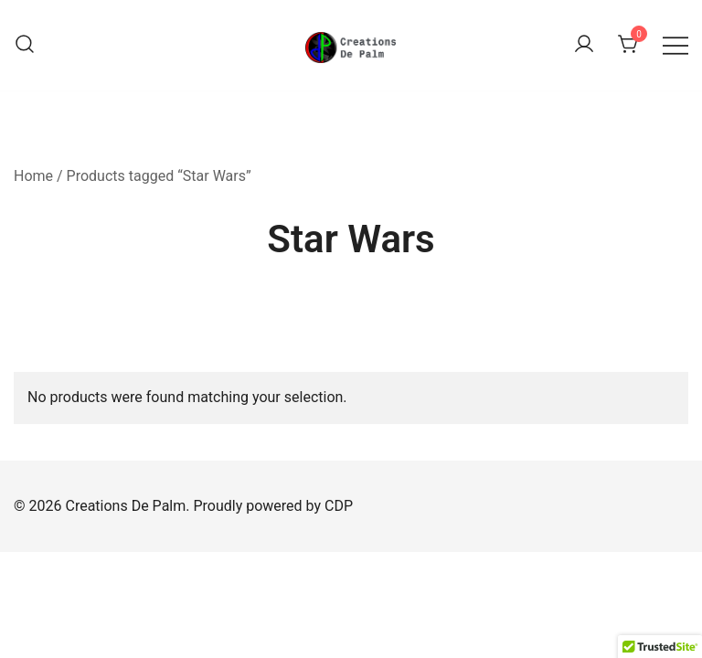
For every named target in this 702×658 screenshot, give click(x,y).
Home (33, 176)
